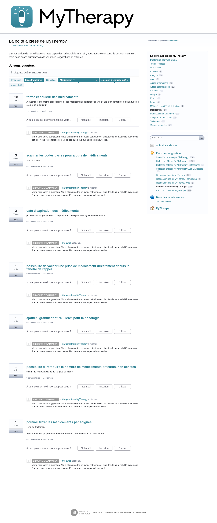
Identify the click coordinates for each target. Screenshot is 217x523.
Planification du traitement (162, 114)
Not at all (87, 120)
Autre (152, 79)
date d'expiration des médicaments (53, 210)
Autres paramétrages (160, 87)
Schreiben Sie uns (166, 145)
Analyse (154, 75)
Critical (125, 120)
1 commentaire (33, 111)
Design (153, 94)
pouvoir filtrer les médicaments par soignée (59, 422)
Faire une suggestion (168, 153)
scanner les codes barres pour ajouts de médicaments (67, 155)
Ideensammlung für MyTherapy (171, 175)
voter (16, 106)
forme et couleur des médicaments (52, 97)
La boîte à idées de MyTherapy (171, 186)
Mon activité (16, 85)
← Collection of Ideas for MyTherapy (26, 45)
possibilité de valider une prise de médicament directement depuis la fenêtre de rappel (78, 267)
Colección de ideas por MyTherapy (172, 157)
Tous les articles (163, 201)
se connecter (173, 41)
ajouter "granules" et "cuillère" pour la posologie (63, 318)
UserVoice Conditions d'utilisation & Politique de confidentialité (119, 512)
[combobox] (175, 137)
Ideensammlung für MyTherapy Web (173, 183)
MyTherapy (162, 208)
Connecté (154, 90)
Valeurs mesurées (158, 125)
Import (153, 102)
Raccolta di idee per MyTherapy (171, 190)
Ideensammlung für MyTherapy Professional (177, 179)
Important (105, 120)
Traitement (155, 121)
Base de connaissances (170, 197)
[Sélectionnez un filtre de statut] (114, 80)
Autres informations (159, 83)
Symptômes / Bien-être (160, 117)
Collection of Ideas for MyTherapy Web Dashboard (179, 169)
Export (153, 98)
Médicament (47, 111)
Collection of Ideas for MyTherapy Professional (178, 165)
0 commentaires (33, 166)
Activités (154, 71)
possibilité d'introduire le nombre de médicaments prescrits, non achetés (81, 367)
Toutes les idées (157, 64)
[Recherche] (201, 137)
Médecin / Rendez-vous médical (165, 106)
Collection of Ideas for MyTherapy (172, 161)
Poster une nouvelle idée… (163, 60)
